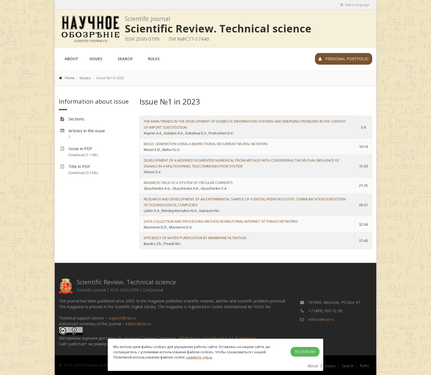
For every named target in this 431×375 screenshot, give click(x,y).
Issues (96, 58)
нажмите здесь (199, 357)
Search (125, 58)
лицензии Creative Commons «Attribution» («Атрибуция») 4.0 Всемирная (189, 338)
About (71, 58)
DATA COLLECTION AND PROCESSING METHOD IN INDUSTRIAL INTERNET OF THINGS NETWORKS (221, 221)
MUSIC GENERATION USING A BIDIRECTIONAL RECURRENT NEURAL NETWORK (205, 143)
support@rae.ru (122, 318)
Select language (354, 4)
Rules (154, 58)
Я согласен (305, 351)
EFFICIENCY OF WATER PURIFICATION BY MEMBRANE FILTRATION (195, 237)
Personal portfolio (344, 58)
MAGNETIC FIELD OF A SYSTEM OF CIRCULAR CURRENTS (188, 182)
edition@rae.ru (138, 323)
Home (70, 77)
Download (76, 155)
